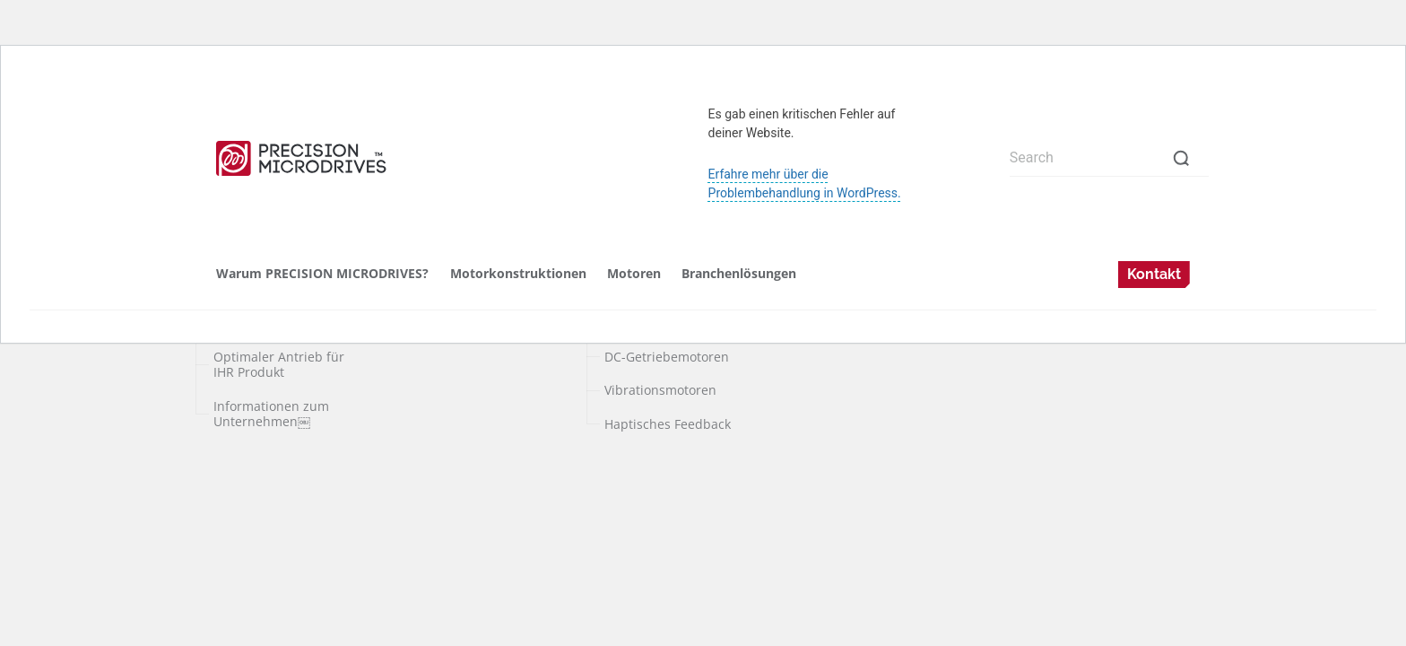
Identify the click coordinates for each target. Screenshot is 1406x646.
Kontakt (1154, 274)
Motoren (634, 273)
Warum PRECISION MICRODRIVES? (322, 273)
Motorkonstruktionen (518, 273)
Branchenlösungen (738, 273)
